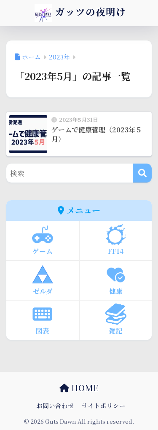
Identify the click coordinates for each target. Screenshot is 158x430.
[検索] (142, 173)
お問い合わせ (55, 405)
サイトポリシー (104, 405)
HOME (79, 388)
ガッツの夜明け (80, 13)
